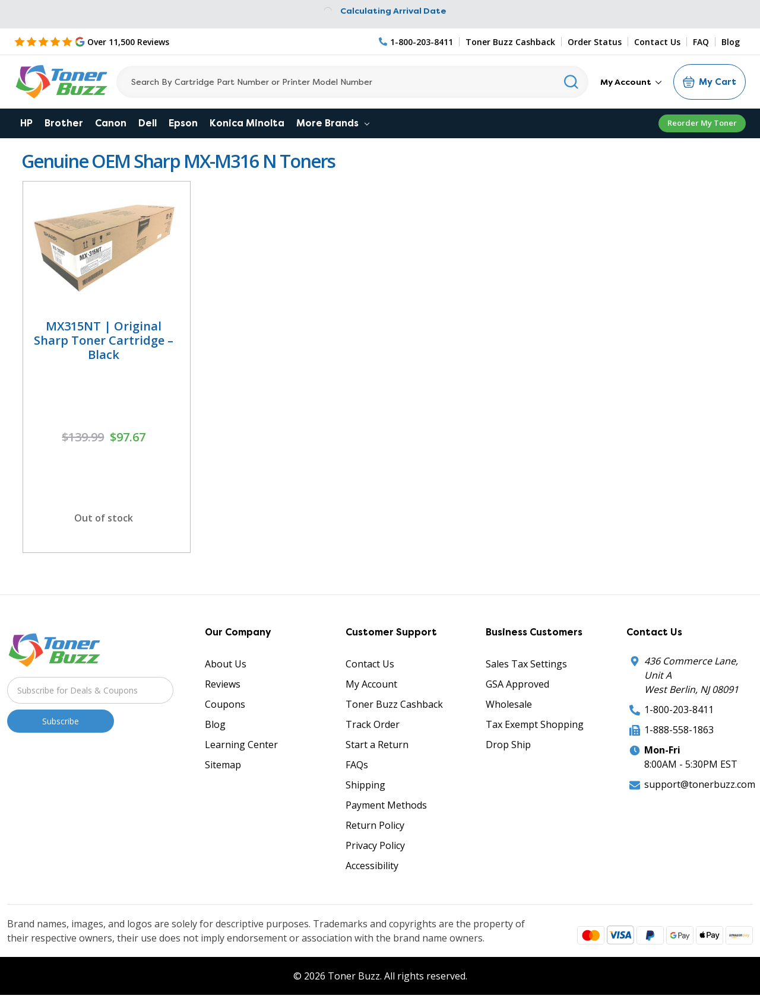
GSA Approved (517, 684)
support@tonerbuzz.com (699, 784)
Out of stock (103, 517)
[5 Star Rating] (91, 41)
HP (26, 123)
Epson (183, 123)
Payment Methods (386, 805)
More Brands (332, 123)
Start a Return (377, 744)
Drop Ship (508, 744)
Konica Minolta (247, 123)
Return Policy (375, 825)
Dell (147, 123)
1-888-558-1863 (679, 729)
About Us (225, 663)
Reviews (222, 684)
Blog (730, 41)
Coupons (225, 704)
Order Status (595, 41)
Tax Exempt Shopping (535, 724)
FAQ (701, 41)
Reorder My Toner (702, 122)
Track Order (373, 724)
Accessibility (372, 865)
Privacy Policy (375, 845)
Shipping (365, 784)
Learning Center (241, 744)
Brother (64, 123)
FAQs (357, 764)
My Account (630, 82)
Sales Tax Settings (526, 663)
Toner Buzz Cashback (510, 41)
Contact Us (657, 41)
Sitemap (223, 764)
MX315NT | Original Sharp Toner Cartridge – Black (103, 340)
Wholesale (509, 704)
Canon (110, 123)
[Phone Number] (416, 41)
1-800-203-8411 (679, 709)
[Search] (352, 82)
